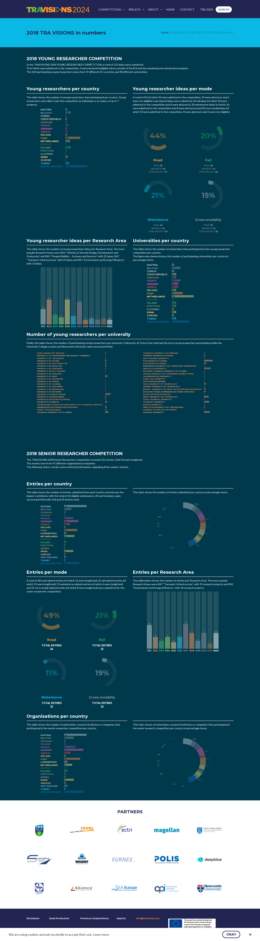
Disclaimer (33, 918)
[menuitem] (111, 9)
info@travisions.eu (148, 918)
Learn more (101, 934)
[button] (231, 934)
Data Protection (59, 918)
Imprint (121, 918)
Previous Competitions (94, 918)
